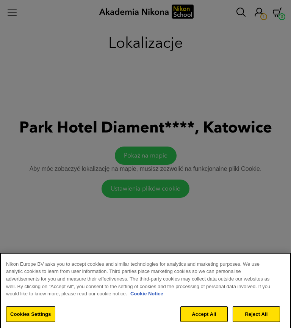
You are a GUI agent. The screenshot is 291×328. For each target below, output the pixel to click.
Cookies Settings (30, 318)
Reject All (256, 318)
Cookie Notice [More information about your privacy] (146, 297)
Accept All (204, 318)
